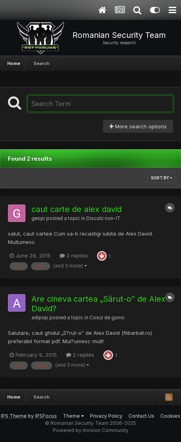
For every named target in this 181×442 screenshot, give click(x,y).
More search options (138, 126)
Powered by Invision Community (90, 430)
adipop (39, 317)
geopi (38, 218)
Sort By (161, 177)
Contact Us (141, 416)
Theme (73, 416)
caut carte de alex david (76, 209)
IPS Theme (14, 416)
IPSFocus (46, 416)
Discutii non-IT (103, 218)
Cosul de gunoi (107, 317)
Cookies (170, 416)
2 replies (74, 255)
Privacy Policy (106, 416)
